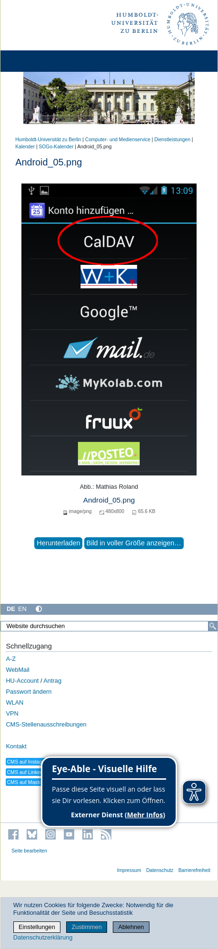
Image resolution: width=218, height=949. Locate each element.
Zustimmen (86, 926)
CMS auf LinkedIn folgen (34, 772)
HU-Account (22, 680)
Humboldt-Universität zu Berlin (48, 139)
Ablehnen (131, 926)
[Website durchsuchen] (109, 626)
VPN (12, 713)
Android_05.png (109, 500)
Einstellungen (37, 926)
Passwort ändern (28, 691)
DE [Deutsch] (11, 608)
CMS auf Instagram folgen (36, 762)
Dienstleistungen (172, 139)
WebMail (18, 669)
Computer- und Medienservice (117, 139)
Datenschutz (159, 870)
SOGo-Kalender (56, 146)
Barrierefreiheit (194, 870)
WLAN (14, 702)
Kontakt (16, 746)
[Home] (34, 61)
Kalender (25, 146)
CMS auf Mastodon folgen (36, 782)
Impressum (129, 870)
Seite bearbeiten (29, 850)
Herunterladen (58, 543)
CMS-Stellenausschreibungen (46, 724)
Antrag (52, 680)
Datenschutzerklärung (42, 937)
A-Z (11, 658)
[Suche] (213, 626)
